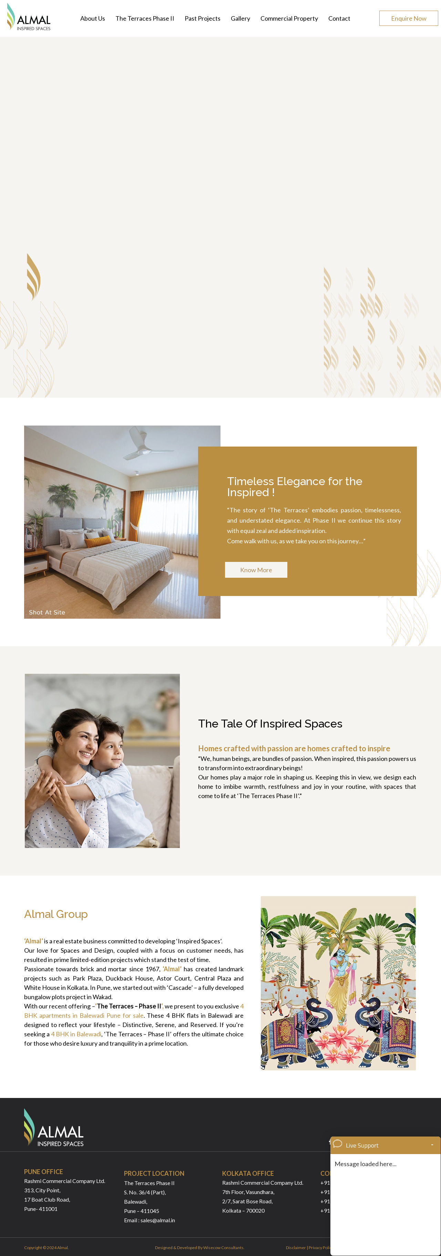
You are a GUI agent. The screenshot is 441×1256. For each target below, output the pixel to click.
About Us (92, 18)
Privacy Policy (321, 1247)
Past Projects (202, 18)
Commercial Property (289, 18)
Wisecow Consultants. (224, 1247)
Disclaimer (296, 1247)
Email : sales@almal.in (149, 1220)
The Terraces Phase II (144, 18)
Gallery (240, 18)
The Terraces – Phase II (129, 1006)
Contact (339, 18)
